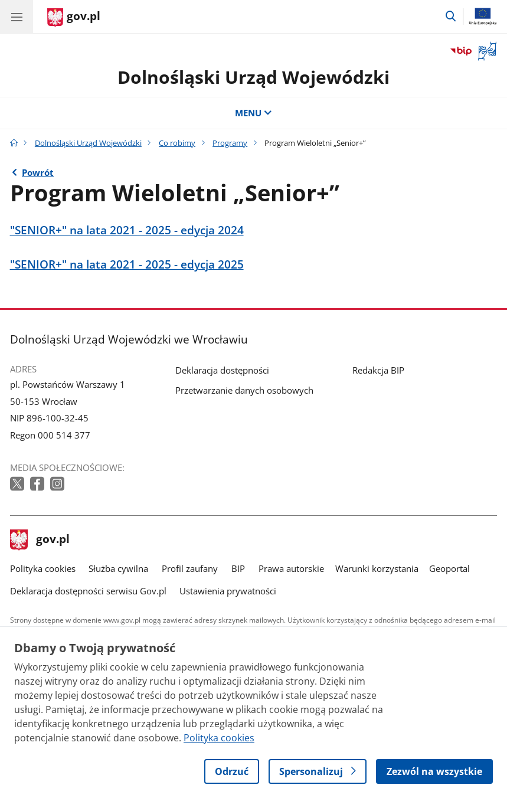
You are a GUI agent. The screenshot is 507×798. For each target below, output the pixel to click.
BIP (238, 568)
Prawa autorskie (291, 568)
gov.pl (40, 540)
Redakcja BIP (378, 370)
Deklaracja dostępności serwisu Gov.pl (88, 591)
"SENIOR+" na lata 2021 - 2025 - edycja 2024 (127, 230)
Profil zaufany (190, 568)
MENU (253, 113)
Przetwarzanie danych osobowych (244, 390)
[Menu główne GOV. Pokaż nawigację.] (16, 16)
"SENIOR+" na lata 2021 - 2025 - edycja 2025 (127, 264)
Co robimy (177, 143)
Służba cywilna (118, 568)
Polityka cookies (43, 568)
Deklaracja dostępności (222, 370)
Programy (229, 143)
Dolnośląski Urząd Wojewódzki (253, 77)
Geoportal (449, 568)
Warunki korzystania (376, 568)
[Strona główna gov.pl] (73, 17)
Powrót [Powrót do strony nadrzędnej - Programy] (38, 172)
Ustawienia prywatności (227, 591)
